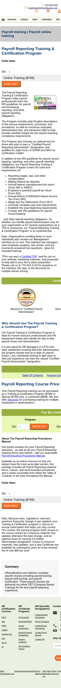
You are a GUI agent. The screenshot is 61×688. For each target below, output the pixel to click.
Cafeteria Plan (7, 634)
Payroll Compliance (42, 622)
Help (58, 19)
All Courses (11, 19)
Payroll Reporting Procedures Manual (23, 455)
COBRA (4, 630)
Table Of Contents (32, 375)
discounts (13, 399)
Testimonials (18, 671)
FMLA (4, 617)
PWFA (4, 626)
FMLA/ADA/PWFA (25, 622)
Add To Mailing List (45, 673)
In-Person (24, 19)
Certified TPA (29, 256)
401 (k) (4, 643)
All (2, 647)
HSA (3, 638)
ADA (3, 622)
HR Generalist (24, 617)
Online (34, 19)
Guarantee (27, 671)
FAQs (33, 671)
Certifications (47, 19)
